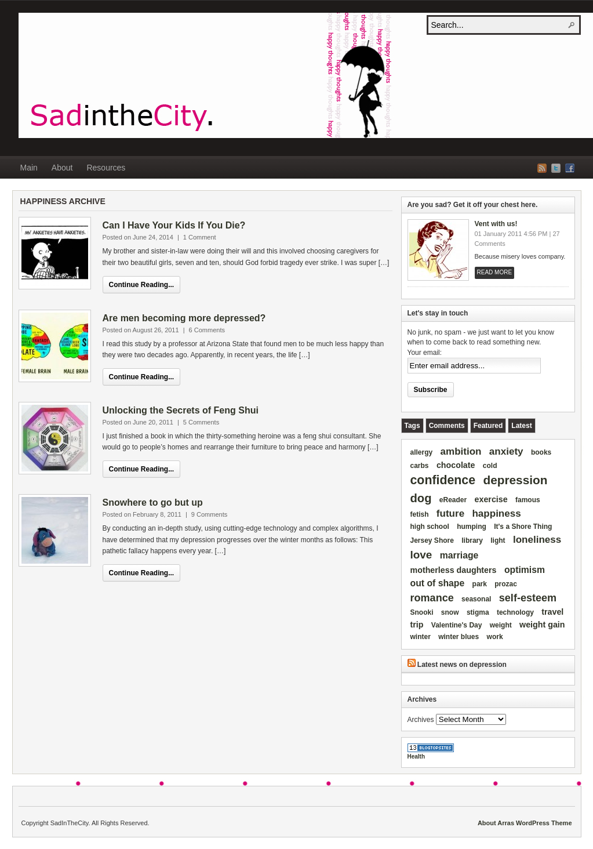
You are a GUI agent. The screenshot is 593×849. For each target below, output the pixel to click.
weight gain (542, 624)
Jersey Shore (432, 540)
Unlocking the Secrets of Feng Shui (181, 410)
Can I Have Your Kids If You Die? (174, 225)
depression (515, 480)
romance (432, 598)
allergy (421, 452)
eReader (453, 500)
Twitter (556, 168)
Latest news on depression (462, 665)
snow (450, 612)
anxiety (506, 451)
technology (515, 612)
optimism (524, 570)
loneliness (537, 539)
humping (471, 527)
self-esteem (527, 598)
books (541, 452)
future (450, 513)
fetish (419, 514)
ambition (461, 451)
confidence (443, 480)
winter (420, 637)
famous (527, 500)
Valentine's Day (456, 625)
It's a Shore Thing (523, 527)
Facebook (569, 168)
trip (417, 624)
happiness (496, 513)
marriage (459, 555)
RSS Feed (542, 168)
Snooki (422, 612)
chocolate (455, 465)
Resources (105, 167)
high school (429, 527)
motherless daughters (453, 570)
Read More (494, 272)
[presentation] (412, 426)
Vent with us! (496, 224)
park (479, 584)
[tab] (412, 425)
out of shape (437, 583)
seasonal (476, 599)
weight (501, 625)
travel (552, 611)
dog (421, 498)
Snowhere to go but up (153, 502)
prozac (505, 584)
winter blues (458, 637)
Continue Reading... (141, 285)
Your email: (425, 353)
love (421, 555)
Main (29, 167)
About (62, 167)
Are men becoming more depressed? (184, 318)
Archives (421, 720)
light (497, 540)
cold (490, 466)
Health (416, 756)
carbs (419, 466)
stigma (478, 612)
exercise (491, 499)
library (472, 540)
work (495, 637)
